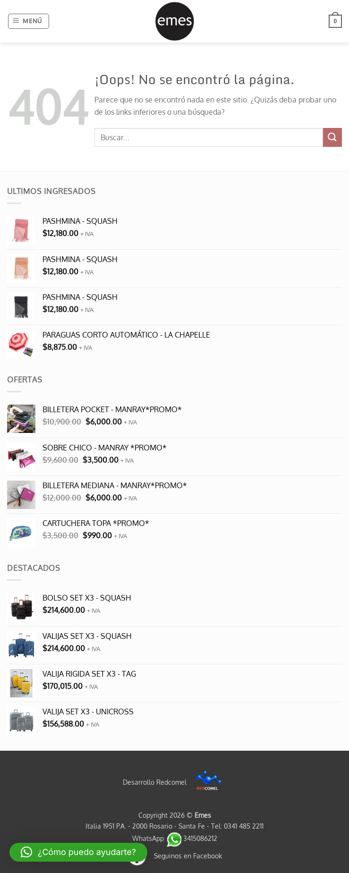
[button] (29, 21)
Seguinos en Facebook (175, 855)
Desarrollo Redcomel (174, 782)
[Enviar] (332, 137)
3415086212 (191, 838)
